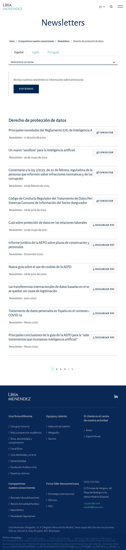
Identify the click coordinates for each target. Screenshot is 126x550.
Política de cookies (36, 538)
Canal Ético (16, 448)
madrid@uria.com (93, 507)
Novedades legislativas (22, 516)
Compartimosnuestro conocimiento (22, 485)
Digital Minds (93, 436)
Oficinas (52, 500)
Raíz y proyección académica (25, 432)
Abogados (53, 432)
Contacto (100, 546)
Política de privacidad (59, 538)
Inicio (12, 41)
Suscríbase (26, 89)
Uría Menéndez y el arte (23, 455)
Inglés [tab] (35, 52)
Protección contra (22, 546)
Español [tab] (19, 52)
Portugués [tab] (53, 52)
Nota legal (86, 546)
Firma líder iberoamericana (62, 483)
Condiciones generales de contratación (58, 546)
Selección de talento (59, 426)
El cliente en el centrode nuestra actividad (96, 418)
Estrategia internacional (61, 494)
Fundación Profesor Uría (23, 467)
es (100, 7)
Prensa (112, 546)
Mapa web (18, 538)
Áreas (88, 430)
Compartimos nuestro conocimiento (36, 41)
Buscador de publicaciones (24, 497)
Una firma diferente (20, 416)
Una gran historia (19, 426)
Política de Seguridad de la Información (93, 538)
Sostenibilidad (18, 461)
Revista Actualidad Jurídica (24, 503)
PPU (50, 506)
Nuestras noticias (20, 473)
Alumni (52, 438)
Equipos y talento (56, 416)
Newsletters (63, 41)
